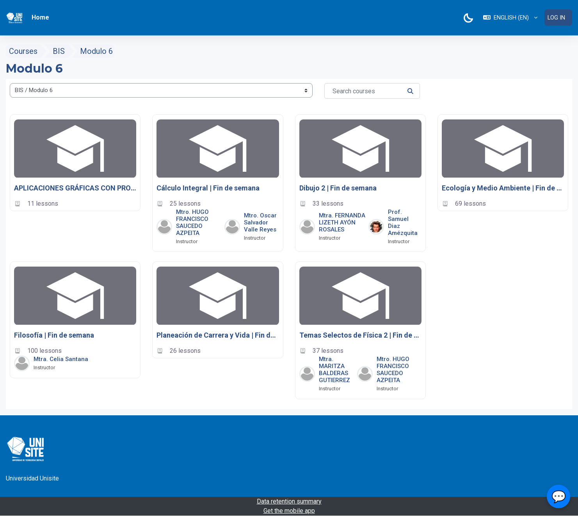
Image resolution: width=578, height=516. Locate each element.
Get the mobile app (289, 510)
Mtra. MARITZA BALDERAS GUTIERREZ (334, 370)
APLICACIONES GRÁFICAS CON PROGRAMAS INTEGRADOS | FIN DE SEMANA (75, 188)
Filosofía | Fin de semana (54, 335)
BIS (59, 51)
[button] (509, 17)
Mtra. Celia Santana (61, 359)
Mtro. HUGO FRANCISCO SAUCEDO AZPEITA (192, 222)
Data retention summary (289, 501)
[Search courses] (372, 91)
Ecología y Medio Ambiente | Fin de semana (503, 188)
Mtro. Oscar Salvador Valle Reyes (260, 222)
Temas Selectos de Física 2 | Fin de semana (360, 335)
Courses (23, 51)
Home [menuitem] (40, 17)
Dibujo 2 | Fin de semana (338, 188)
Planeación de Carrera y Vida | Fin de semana (218, 335)
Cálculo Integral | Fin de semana (208, 188)
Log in (556, 17)
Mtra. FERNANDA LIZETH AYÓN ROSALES (342, 222)
